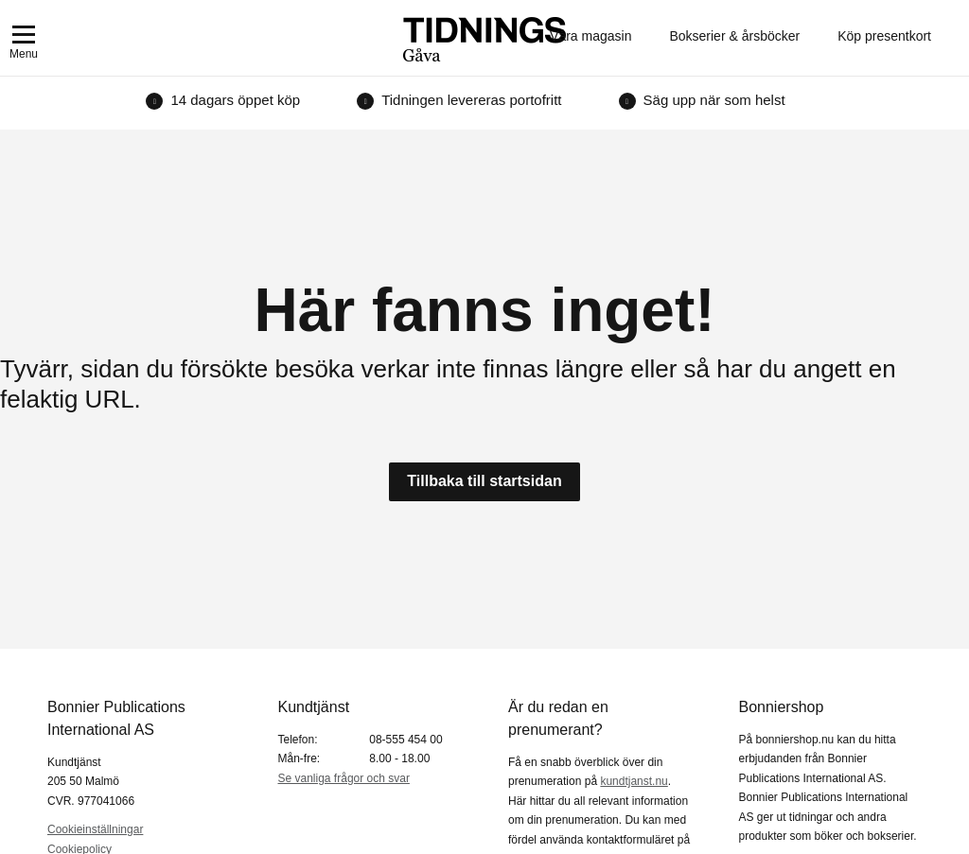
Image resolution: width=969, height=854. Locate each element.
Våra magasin (590, 36)
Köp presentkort (884, 36)
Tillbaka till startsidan (484, 481)
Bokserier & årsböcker (734, 36)
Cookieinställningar (95, 829)
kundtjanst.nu (633, 781)
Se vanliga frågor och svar (344, 778)
